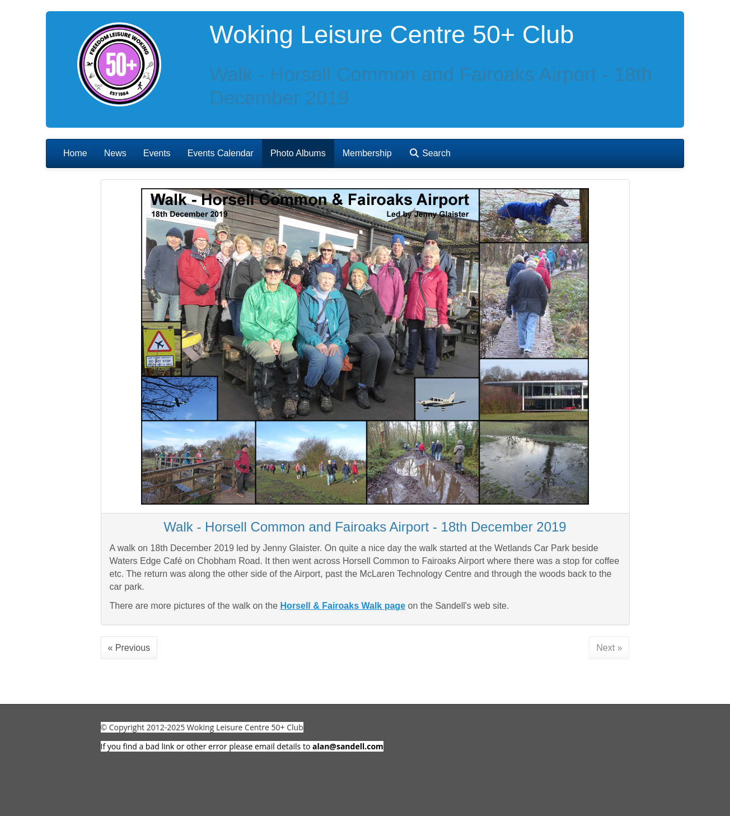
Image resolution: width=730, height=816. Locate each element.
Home (75, 153)
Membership (367, 153)
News (115, 153)
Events (157, 153)
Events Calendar (221, 153)
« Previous (129, 647)
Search (430, 153)
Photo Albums (298, 153)
